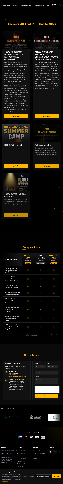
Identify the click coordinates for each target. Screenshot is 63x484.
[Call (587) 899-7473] (60, 5)
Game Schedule (20, 458)
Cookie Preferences (37, 456)
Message (37, 376)
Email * (49, 363)
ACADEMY (15, 5)
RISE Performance (21, 456)
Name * (37, 363)
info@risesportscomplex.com (9, 450)
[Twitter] (55, 451)
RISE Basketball (21, 450)
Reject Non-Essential (43, 476)
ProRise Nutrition (20, 464)
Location (33, 458)
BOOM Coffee (19, 461)
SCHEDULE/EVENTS (26, 5)
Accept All (56, 476)
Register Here (16, 116)
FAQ (48, 5)
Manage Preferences (28, 476)
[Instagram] (50, 451)
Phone (36, 370)
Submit (46, 396)
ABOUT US (54, 5)
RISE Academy (20, 453)
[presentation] (47, 389)
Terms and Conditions (38, 453)
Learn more (5, 481)
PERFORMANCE (39, 5)
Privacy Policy (36, 450)
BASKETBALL (6, 5)
